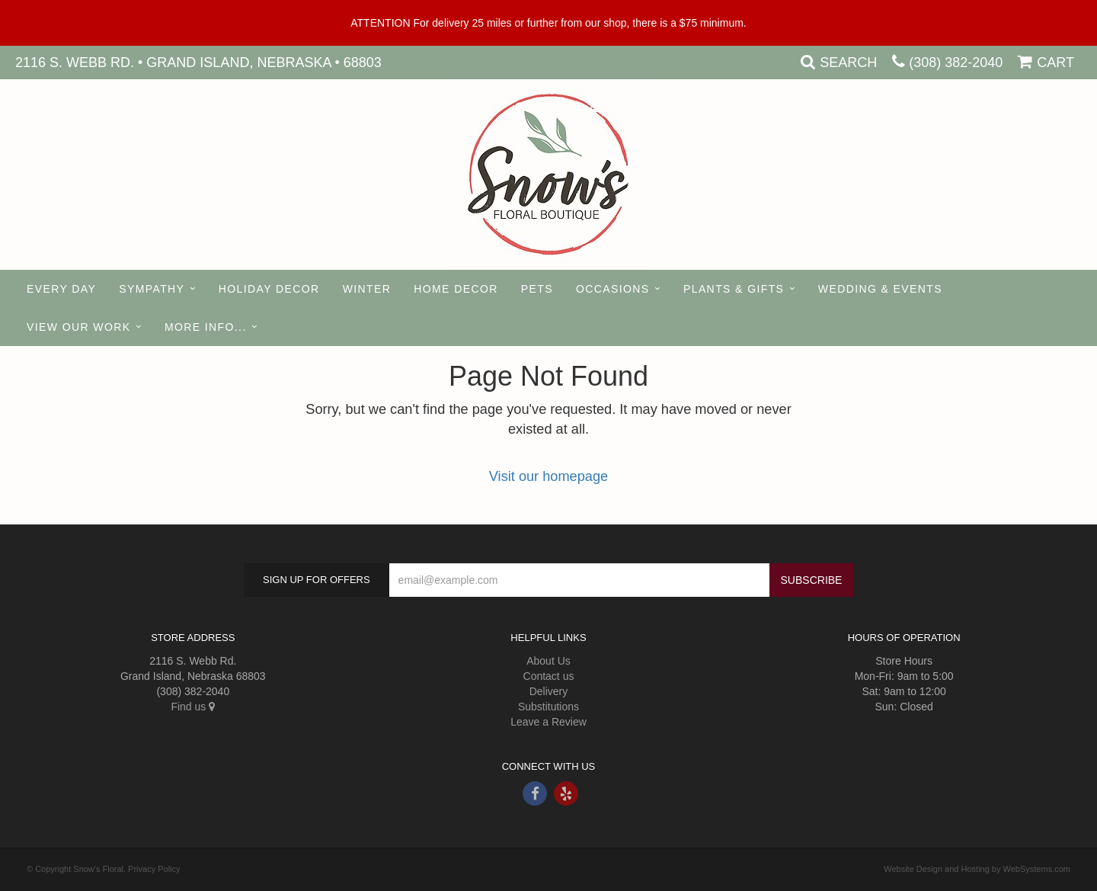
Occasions (613, 289)
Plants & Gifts (733, 289)
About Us (548, 661)
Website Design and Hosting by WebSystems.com (977, 868)
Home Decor (455, 289)
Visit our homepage (548, 476)
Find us (193, 706)
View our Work (78, 327)
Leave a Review (548, 722)
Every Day (61, 289)
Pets (537, 289)
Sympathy (151, 289)
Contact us (548, 676)
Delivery (548, 691)
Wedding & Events (880, 289)
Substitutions (548, 706)
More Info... (206, 327)
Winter (367, 289)
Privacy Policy (154, 868)
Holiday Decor (269, 289)
